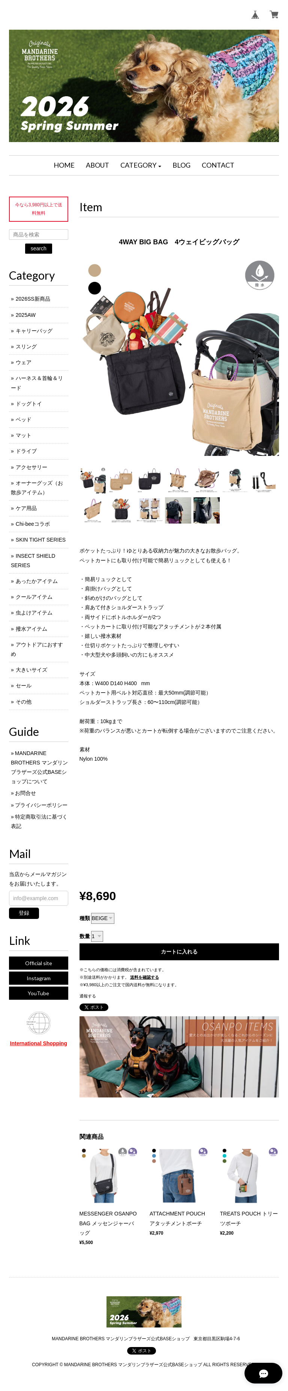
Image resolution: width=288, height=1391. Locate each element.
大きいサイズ (31, 670)
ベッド (24, 419)
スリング (26, 347)
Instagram (39, 978)
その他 (24, 702)
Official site (38, 963)
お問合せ (25, 793)
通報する (88, 996)
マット (24, 435)
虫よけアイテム (34, 613)
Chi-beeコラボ (33, 524)
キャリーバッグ (34, 331)
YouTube (38, 993)
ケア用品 (26, 508)
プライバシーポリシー (41, 805)
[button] (141, 165)
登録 (24, 913)
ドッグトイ (29, 404)
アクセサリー (31, 467)
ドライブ (26, 451)
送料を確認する (144, 977)
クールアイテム (34, 597)
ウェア (24, 362)
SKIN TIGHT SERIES (41, 540)
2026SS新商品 (33, 299)
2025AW (26, 315)
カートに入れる (179, 952)
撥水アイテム (31, 629)
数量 (85, 936)
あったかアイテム (37, 581)
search (38, 248)
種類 (85, 918)
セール (24, 686)
